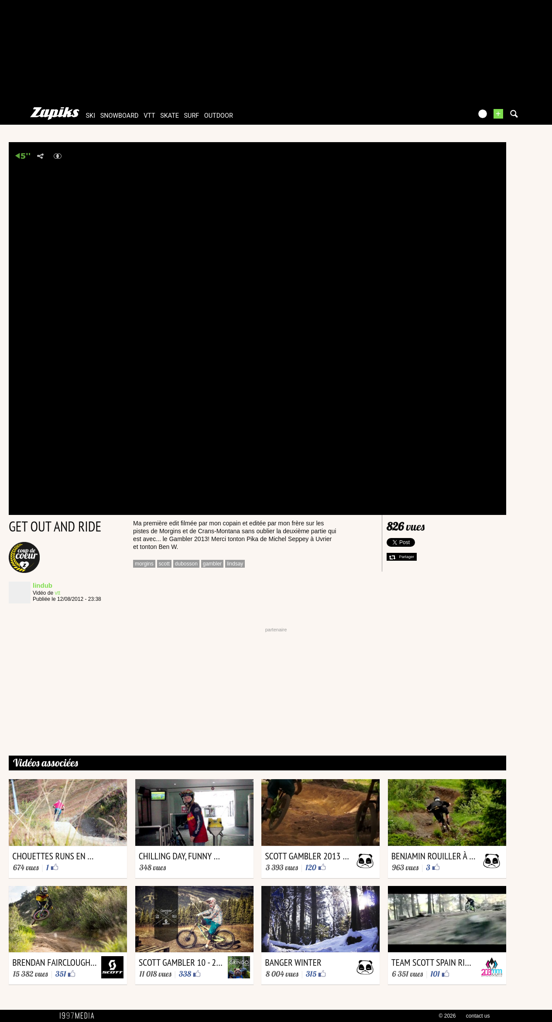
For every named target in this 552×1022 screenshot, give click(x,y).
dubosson (186, 564)
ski (91, 115)
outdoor (218, 115)
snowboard (119, 115)
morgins (144, 564)
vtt (149, 115)
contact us (478, 1016)
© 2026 (447, 1016)
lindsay (235, 564)
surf (191, 115)
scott (164, 564)
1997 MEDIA (79, 1016)
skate (169, 115)
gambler (212, 564)
